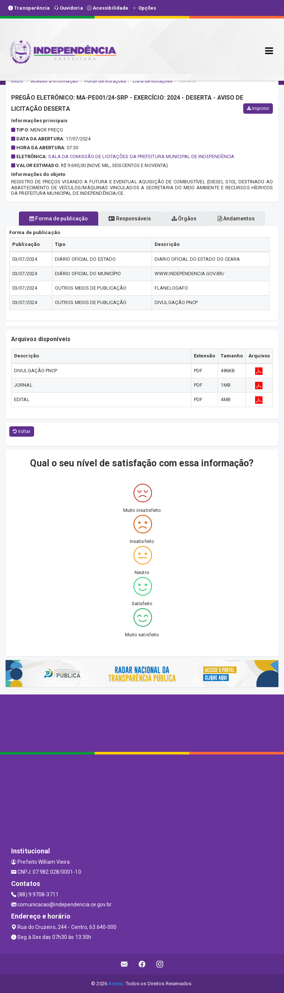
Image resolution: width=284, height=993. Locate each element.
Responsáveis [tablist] (130, 218)
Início (17, 81)
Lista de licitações (152, 81)
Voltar (21, 431)
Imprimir (258, 108)
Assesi (115, 983)
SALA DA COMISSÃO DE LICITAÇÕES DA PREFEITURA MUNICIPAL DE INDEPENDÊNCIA (141, 156)
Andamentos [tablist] (236, 218)
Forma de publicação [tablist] (58, 218)
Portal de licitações (105, 81)
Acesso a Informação (54, 81)
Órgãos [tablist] (184, 218)
